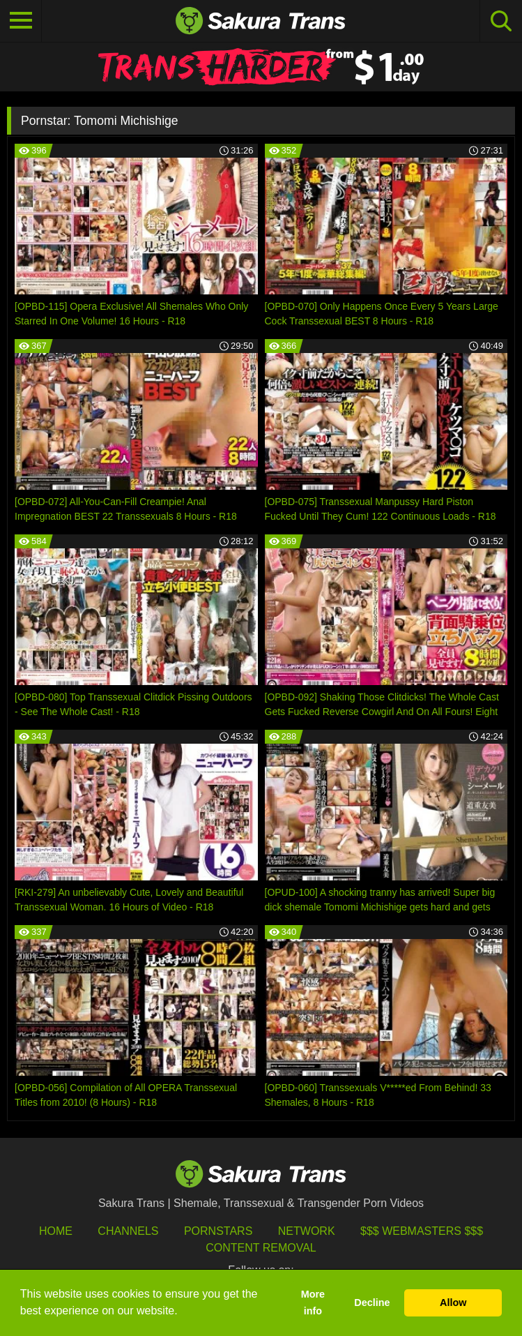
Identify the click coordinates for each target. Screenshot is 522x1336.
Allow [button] (453, 1302)
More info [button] (313, 1302)
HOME (55, 1231)
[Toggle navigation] (21, 21)
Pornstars (218, 1231)
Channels (128, 1231)
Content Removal (261, 1248)
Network (306, 1231)
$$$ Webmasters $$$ (421, 1231)
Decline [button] (372, 1302)
